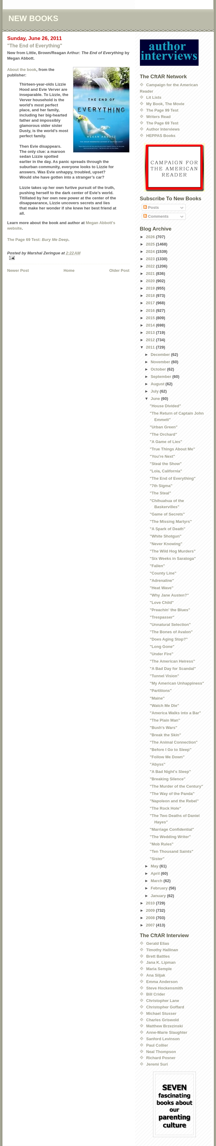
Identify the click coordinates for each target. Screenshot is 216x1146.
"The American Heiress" (172, 661)
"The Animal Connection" (174, 742)
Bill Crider (155, 994)
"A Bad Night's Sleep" (170, 771)
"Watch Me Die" (164, 705)
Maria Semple (159, 969)
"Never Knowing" (166, 544)
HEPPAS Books (161, 135)
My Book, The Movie (165, 104)
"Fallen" (157, 566)
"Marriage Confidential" (172, 829)
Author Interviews (163, 129)
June (156, 398)
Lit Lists (154, 97)
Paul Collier (157, 1045)
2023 (151, 259)
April (156, 873)
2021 (151, 273)
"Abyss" (157, 764)
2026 (151, 237)
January (159, 895)
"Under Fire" (161, 654)
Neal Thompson (161, 1051)
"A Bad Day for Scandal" (173, 668)
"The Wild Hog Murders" (173, 551)
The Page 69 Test (162, 123)
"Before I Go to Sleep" (171, 749)
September (161, 376)
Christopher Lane (162, 1000)
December (161, 354)
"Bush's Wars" (163, 727)
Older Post (119, 270)
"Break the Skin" (165, 735)
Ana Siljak (155, 975)
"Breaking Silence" (167, 779)
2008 (151, 917)
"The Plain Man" (165, 720)
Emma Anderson (162, 981)
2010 (151, 903)
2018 (151, 295)
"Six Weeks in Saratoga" (173, 558)
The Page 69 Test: (37, 239)
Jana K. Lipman (161, 962)
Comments (156, 216)
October (159, 369)
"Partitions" (161, 690)
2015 (151, 318)
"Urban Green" (164, 427)
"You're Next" (162, 456)
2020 (151, 281)
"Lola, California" (166, 471)
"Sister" (157, 858)
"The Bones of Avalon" (171, 632)
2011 (151, 347)
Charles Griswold (162, 1020)
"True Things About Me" (172, 449)
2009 (151, 910)
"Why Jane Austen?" (169, 595)
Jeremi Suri (157, 1064)
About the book (21, 69)
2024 (151, 251)
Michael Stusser (161, 1013)
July (155, 391)
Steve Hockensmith (164, 988)
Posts (151, 207)
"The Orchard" (163, 434)
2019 (151, 288)
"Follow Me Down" (167, 757)
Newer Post (18, 270)
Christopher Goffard (165, 1007)
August (158, 384)
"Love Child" (162, 602)
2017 (151, 303)
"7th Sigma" (161, 485)
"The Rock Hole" (165, 808)
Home (69, 270)
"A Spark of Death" (167, 529)
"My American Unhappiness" (177, 683)
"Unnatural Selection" (170, 624)
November (161, 362)
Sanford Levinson (163, 1039)
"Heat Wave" (162, 588)
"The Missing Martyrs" (171, 521)
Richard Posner (161, 1057)
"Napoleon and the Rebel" (174, 801)
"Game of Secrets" (167, 514)
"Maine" (157, 698)
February (160, 888)
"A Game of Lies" (166, 441)
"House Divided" (165, 406)
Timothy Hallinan (162, 950)
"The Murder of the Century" (176, 786)
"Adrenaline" (162, 580)
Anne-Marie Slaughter (166, 1032)
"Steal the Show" (166, 463)
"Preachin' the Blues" (170, 610)
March (157, 880)
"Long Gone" (162, 646)
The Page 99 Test (162, 110)
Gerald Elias (157, 943)
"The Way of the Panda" (172, 793)
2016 (151, 310)
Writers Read (158, 116)
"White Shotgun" (165, 536)
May (155, 866)
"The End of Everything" (34, 45)
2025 (151, 244)
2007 (151, 925)
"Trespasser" (162, 617)
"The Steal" (160, 493)
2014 (151, 325)
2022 (151, 266)
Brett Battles (158, 956)
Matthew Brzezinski (164, 1026)
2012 (151, 340)
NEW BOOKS (33, 18)
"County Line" (163, 573)
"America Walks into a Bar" (175, 713)
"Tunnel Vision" (164, 676)
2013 (151, 332)
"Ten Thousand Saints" (171, 851)
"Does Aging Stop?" (169, 639)
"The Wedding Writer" (170, 836)
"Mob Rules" (162, 844)
